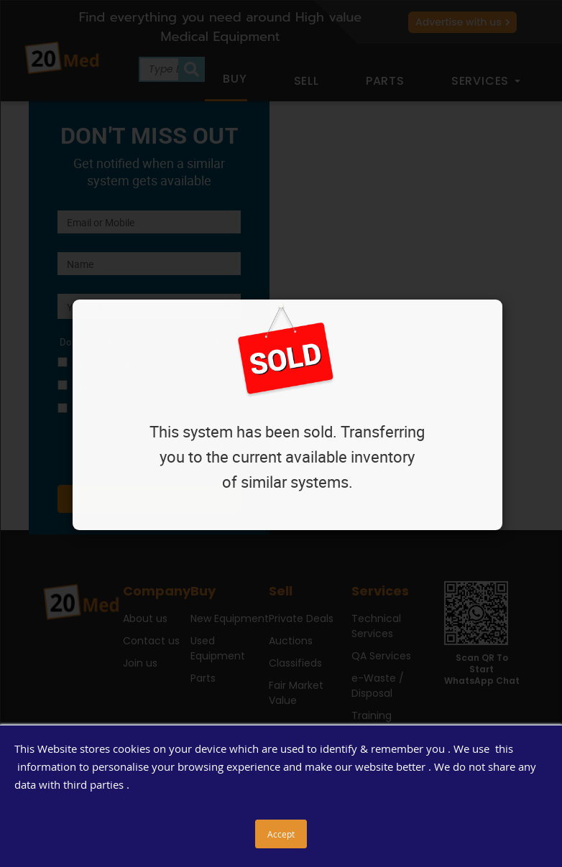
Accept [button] (281, 834)
